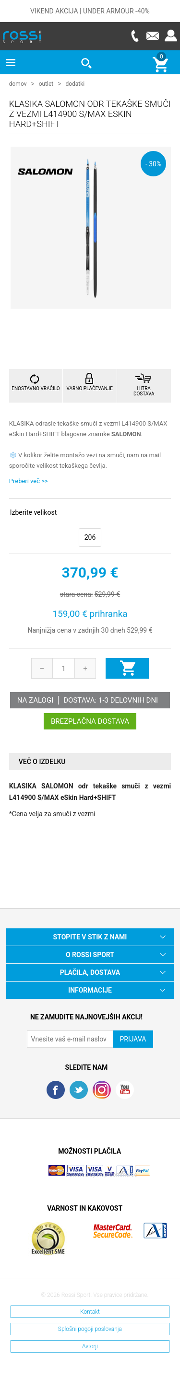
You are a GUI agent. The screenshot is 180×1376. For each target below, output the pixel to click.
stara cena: (76, 594)
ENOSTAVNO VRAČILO (36, 388)
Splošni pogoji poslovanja (90, 1328)
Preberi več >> (28, 480)
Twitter (79, 1089)
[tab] (90, 761)
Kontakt (90, 1311)
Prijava (171, 36)
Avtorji (90, 1345)
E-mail (152, 36)
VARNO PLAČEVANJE (90, 388)
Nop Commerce (117, 1174)
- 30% (153, 163)
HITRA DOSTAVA (144, 390)
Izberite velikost (33, 512)
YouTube (125, 1089)
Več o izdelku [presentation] (42, 761)
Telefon (134, 36)
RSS (102, 1089)
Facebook (56, 1089)
